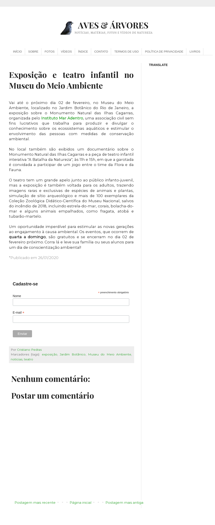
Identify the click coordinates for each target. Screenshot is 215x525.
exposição (49, 354)
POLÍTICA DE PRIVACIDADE (164, 51)
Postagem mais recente (35, 502)
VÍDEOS (66, 51)
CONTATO (101, 51)
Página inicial (80, 502)
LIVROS (194, 51)
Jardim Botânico (72, 354)
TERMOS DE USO (126, 51)
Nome (17, 296)
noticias (16, 359)
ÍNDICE (83, 51)
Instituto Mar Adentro (62, 118)
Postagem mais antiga (124, 502)
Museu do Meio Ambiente (109, 354)
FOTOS (50, 51)
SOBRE (33, 51)
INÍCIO (17, 51)
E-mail (18, 312)
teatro (28, 359)
